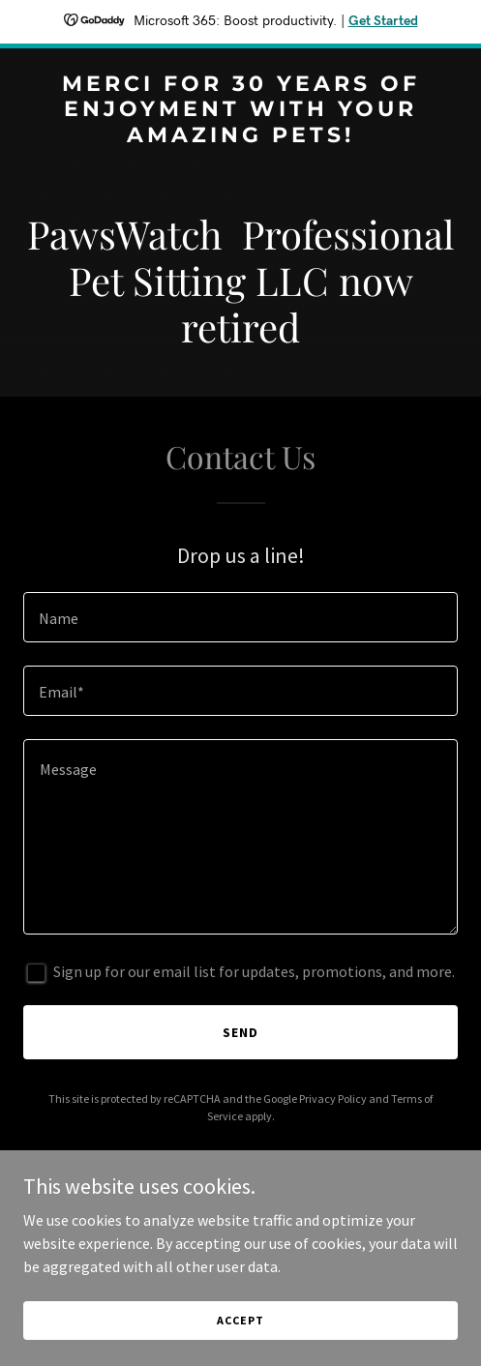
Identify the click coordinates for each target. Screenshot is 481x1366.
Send (240, 1032)
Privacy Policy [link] (333, 1098)
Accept (240, 1320)
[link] (240, 136)
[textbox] (240, 617)
